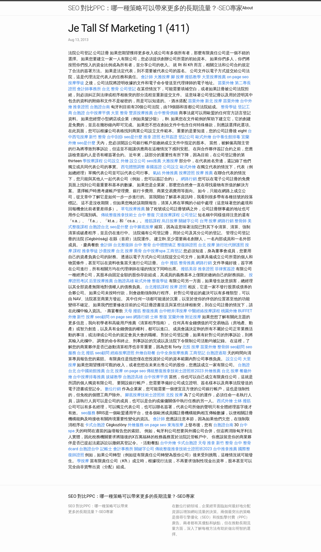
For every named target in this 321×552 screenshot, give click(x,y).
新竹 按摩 (85, 316)
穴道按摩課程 (168, 214)
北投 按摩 (190, 346)
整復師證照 (187, 244)
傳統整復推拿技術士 (119, 214)
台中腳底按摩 (141, 226)
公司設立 (112, 160)
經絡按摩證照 (122, 352)
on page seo (238, 76)
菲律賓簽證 (225, 268)
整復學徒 (160, 280)
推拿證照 (81, 106)
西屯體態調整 (133, 166)
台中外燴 (168, 442)
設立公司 (138, 160)
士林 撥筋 (242, 400)
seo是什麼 (133, 136)
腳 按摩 (177, 76)
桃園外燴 (229, 310)
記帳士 (106, 448)
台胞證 (79, 112)
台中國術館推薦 (91, 370)
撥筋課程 (153, 220)
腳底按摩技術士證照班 (145, 394)
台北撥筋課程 (157, 286)
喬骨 (138, 250)
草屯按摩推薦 (133, 208)
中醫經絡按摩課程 (204, 310)
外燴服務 (136, 424)
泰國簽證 (154, 166)
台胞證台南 (100, 106)
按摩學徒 (76, 82)
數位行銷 (113, 388)
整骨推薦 (187, 262)
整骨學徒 (229, 106)
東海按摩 (175, 424)
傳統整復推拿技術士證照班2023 (175, 370)
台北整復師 (123, 244)
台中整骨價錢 (166, 112)
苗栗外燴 (226, 82)
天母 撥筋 (132, 310)
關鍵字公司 (189, 220)
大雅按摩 (162, 76)
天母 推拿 (206, 442)
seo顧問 (102, 316)
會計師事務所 (89, 88)
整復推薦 (150, 310)
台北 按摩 (206, 244)
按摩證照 (187, 172)
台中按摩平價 (98, 112)
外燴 (125, 160)
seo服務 (88, 412)
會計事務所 (123, 448)
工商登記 (174, 250)
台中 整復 (146, 214)
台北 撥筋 (85, 352)
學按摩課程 (93, 160)
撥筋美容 (189, 268)
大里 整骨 (119, 112)
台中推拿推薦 (225, 448)
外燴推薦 (170, 172)
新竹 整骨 (97, 136)
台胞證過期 (216, 352)
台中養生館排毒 (226, 136)
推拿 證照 (151, 136)
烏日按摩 (170, 220)
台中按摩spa (154, 250)
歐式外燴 (203, 136)
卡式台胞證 (95, 424)
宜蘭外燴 (176, 316)
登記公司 (186, 136)
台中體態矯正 (164, 244)
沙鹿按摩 (107, 250)
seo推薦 (154, 160)
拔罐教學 (114, 376)
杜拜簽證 (169, 136)
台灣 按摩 (208, 220)
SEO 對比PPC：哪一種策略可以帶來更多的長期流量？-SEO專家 (155, 8)
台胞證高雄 (124, 280)
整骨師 (241, 220)
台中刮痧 (115, 136)
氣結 (157, 172)
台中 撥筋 (169, 262)
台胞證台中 (89, 448)
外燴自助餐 (145, 352)
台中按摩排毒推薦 (89, 376)
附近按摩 (193, 316)
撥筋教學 (193, 76)
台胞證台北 (99, 226)
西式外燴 (225, 400)
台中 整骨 (142, 244)
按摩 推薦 (204, 172)
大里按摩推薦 (214, 76)
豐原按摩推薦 (141, 112)
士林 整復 (158, 316)
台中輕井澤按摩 (173, 310)
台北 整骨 (110, 88)
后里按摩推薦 (101, 280)
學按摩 (83, 460)
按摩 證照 (178, 286)
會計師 (147, 76)
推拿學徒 (90, 250)
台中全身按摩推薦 (172, 352)
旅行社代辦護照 (230, 244)
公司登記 (128, 88)
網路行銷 (189, 178)
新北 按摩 (213, 100)
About (247, 8)
